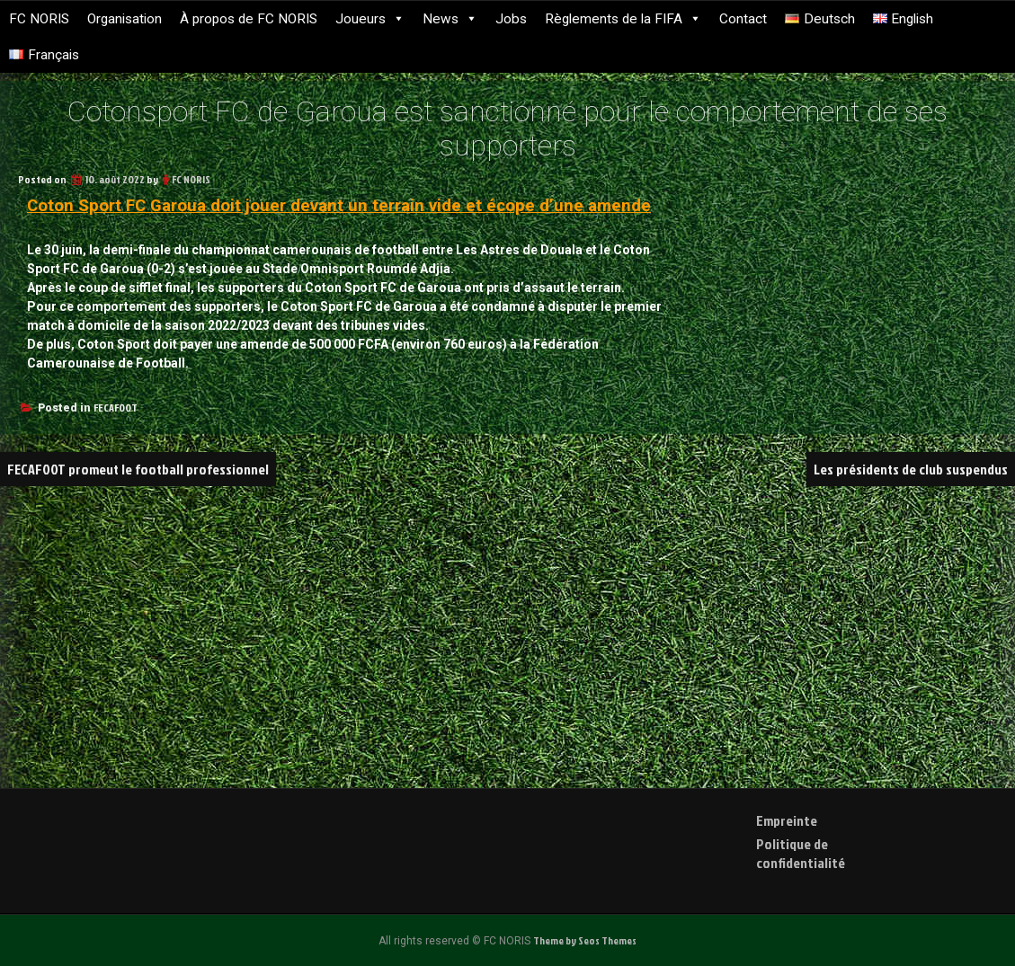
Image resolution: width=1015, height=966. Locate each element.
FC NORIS (39, 19)
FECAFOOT (115, 407)
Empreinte (786, 820)
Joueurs (370, 19)
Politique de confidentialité (800, 853)
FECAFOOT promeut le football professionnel (140, 469)
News (450, 19)
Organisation (124, 19)
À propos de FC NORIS (248, 19)
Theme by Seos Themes (585, 940)
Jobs (511, 19)
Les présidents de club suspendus (910, 469)
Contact (743, 19)
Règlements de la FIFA (623, 19)
